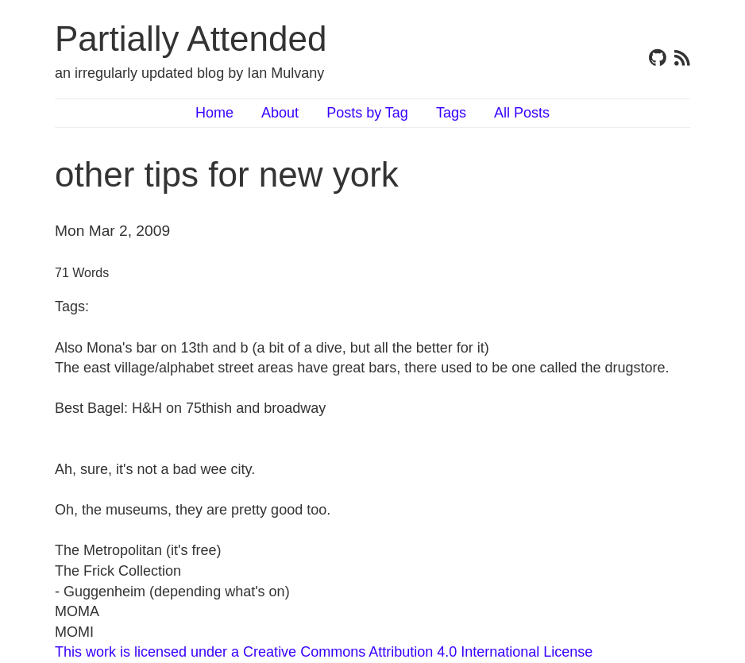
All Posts (522, 113)
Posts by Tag (367, 113)
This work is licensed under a (149, 652)
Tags (451, 113)
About (280, 113)
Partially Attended (190, 38)
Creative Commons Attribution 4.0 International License (418, 652)
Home (214, 113)
